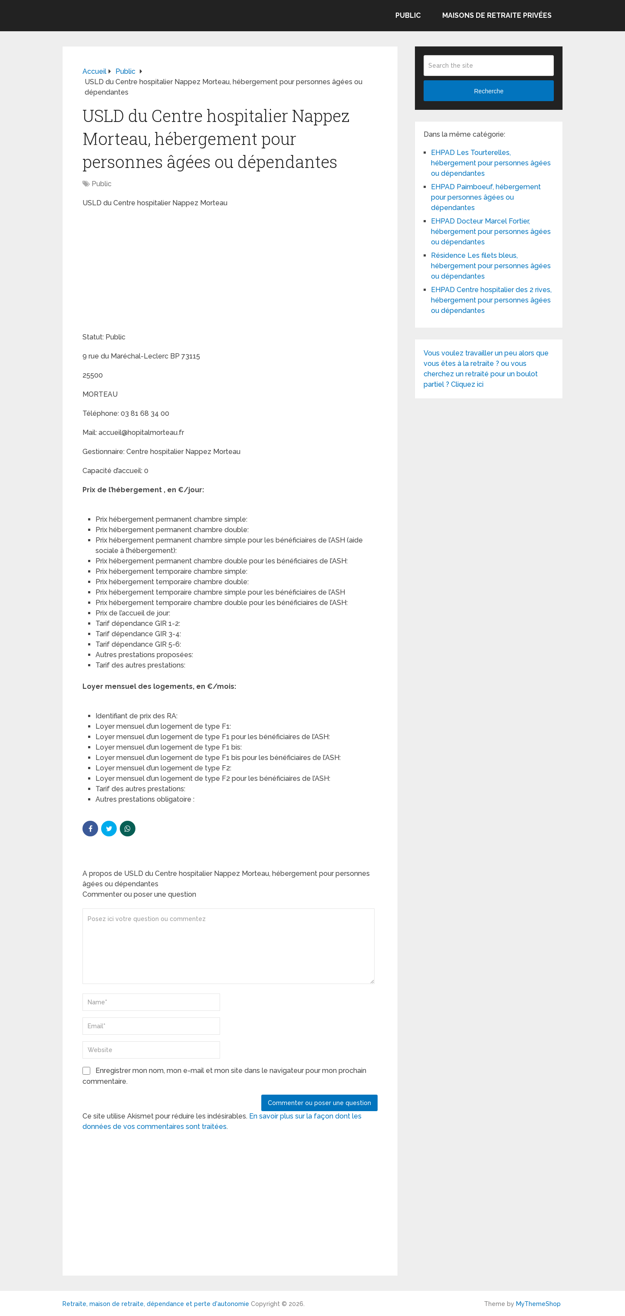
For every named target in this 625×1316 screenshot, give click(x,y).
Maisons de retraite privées (497, 15)
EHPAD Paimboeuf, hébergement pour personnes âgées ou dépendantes (486, 197)
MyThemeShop (538, 1303)
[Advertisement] (147, 271)
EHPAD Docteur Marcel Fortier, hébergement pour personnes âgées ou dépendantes (491, 231)
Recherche (488, 91)
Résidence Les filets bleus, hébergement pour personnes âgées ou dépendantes (491, 265)
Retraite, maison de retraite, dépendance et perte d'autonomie (155, 1303)
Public (408, 15)
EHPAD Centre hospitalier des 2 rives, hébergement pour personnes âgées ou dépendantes (491, 300)
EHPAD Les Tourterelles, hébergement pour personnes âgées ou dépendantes (491, 163)
